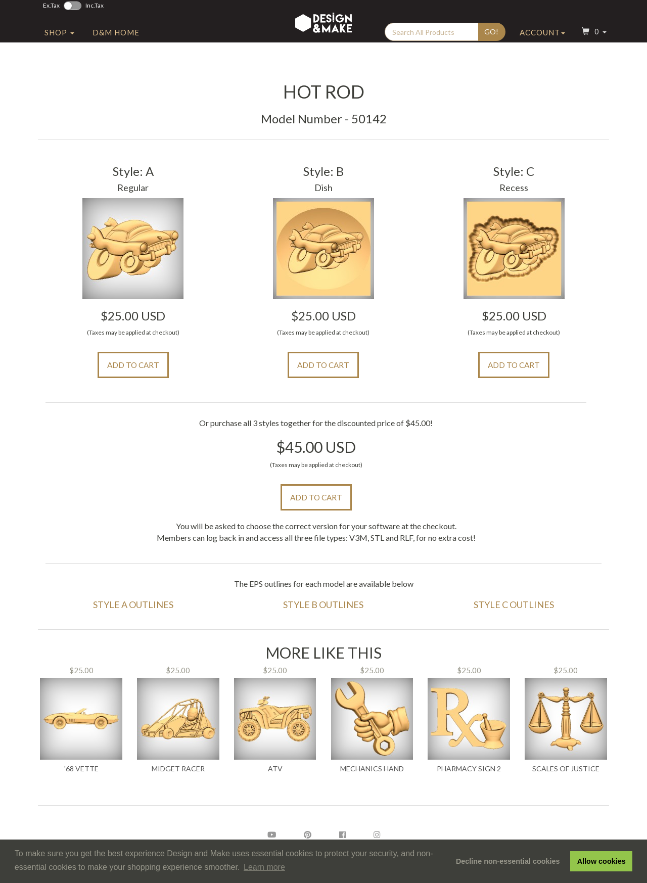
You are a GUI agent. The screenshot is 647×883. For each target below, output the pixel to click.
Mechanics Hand (372, 769)
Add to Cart (133, 364)
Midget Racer (178, 769)
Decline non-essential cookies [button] (508, 861)
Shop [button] (59, 62)
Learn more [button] (264, 867)
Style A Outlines (133, 604)
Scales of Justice (565, 769)
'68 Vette (81, 769)
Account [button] (542, 62)
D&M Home (116, 62)
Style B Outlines (323, 604)
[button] (593, 62)
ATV (275, 769)
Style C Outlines (514, 604)
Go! (491, 61)
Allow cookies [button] (601, 861)
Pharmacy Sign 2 (469, 769)
